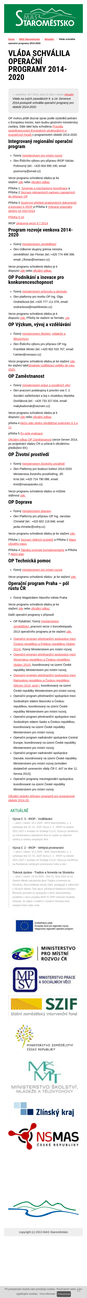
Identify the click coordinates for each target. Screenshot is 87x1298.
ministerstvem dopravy (36, 511)
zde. (23, 318)
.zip (67, 318)
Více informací (48, 1293)
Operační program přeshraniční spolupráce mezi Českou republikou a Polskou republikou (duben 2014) (44, 644)
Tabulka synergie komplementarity (43, 550)
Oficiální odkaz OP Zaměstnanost (29, 439)
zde (20, 182)
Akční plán (17, 554)
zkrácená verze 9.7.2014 (32, 223)
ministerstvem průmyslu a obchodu (44, 291)
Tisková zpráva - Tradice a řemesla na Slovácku (43, 872)
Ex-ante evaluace (31, 433)
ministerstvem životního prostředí (43, 463)
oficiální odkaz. (42, 270)
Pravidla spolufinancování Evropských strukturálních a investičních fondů (37, 130)
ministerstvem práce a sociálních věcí (46, 385)
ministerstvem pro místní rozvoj (42, 155)
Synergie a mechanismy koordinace (45, 188)
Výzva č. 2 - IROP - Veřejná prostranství (38, 847)
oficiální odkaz (40, 182)
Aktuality (49, 39)
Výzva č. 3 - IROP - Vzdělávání (32, 818)
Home (11, 39)
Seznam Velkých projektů (37, 539)
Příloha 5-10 (16, 217)
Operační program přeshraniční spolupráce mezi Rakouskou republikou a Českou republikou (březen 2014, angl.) (44, 680)
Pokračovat (64, 1294)
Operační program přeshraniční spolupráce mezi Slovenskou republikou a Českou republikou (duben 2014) (44, 659)
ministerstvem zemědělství (39, 244)
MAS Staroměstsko (29, 39)
